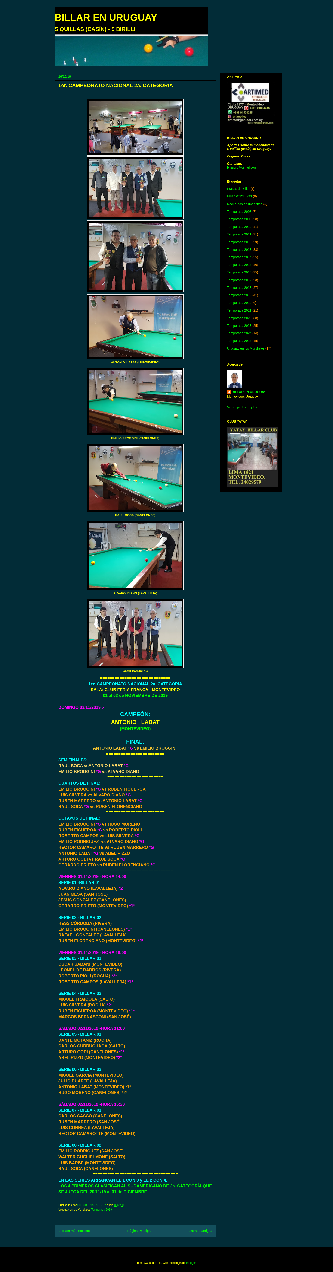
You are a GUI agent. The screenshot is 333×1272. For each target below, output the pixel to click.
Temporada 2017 (239, 280)
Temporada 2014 (239, 257)
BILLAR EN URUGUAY (106, 17)
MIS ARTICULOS (239, 196)
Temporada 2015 (239, 265)
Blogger (191, 1263)
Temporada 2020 (239, 303)
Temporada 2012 (239, 242)
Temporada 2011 (239, 234)
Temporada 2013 (239, 249)
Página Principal (139, 1231)
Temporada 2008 (239, 211)
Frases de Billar (238, 189)
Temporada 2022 (239, 318)
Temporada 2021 (239, 310)
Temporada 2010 (239, 227)
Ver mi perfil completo (242, 407)
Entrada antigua (200, 1231)
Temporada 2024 (239, 333)
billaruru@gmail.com (242, 167)
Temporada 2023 (239, 326)
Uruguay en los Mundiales (246, 348)
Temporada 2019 (101, 1209)
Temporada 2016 (239, 272)
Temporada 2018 (239, 287)
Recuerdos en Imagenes (244, 204)
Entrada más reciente (74, 1231)
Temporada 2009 (239, 219)
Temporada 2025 (239, 341)
